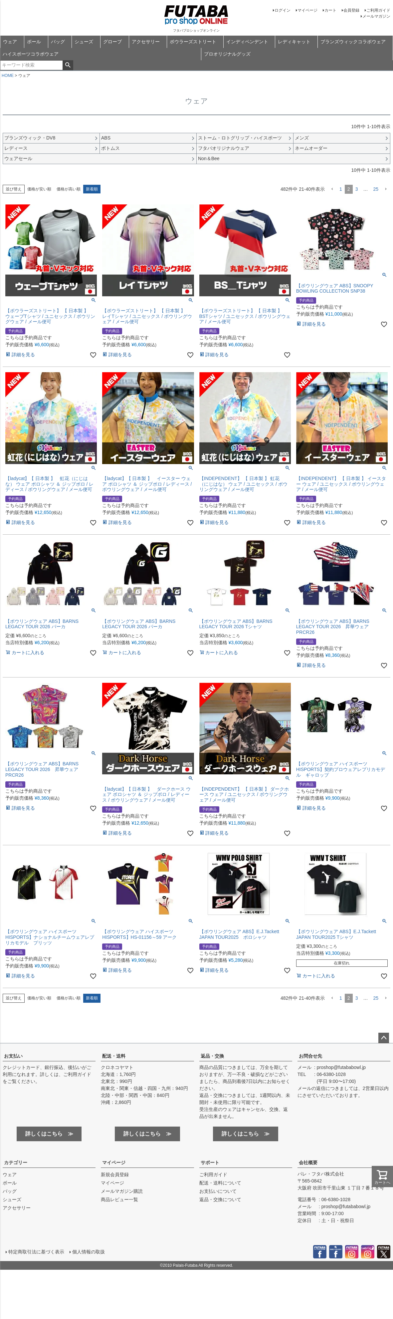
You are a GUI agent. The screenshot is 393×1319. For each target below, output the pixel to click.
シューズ (84, 41)
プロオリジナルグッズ (227, 54)
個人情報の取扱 (88, 1251)
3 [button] (356, 189)
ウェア (10, 41)
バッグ (58, 41)
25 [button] (375, 189)
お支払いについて (218, 1191)
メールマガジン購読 (122, 1191)
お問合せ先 (310, 1056)
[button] (332, 189)
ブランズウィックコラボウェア (353, 41)
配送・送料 (113, 1056)
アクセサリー (146, 41)
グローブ (112, 41)
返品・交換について (220, 1199)
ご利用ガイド (378, 10)
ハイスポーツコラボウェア (31, 54)
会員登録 (351, 10)
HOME (8, 75)
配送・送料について (220, 1183)
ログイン (283, 10)
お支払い (13, 1056)
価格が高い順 (69, 189)
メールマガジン (376, 16)
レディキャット (294, 41)
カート (330, 10)
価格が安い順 (39, 189)
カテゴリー (15, 1162)
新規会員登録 (115, 1174)
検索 (68, 65)
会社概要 (308, 1162)
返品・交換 (212, 1056)
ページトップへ (383, 1038)
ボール (34, 41)
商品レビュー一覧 (119, 1199)
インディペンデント (247, 41)
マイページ (307, 10)
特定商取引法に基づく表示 (36, 1251)
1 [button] (340, 189)
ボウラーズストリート (193, 41)
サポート (210, 1162)
